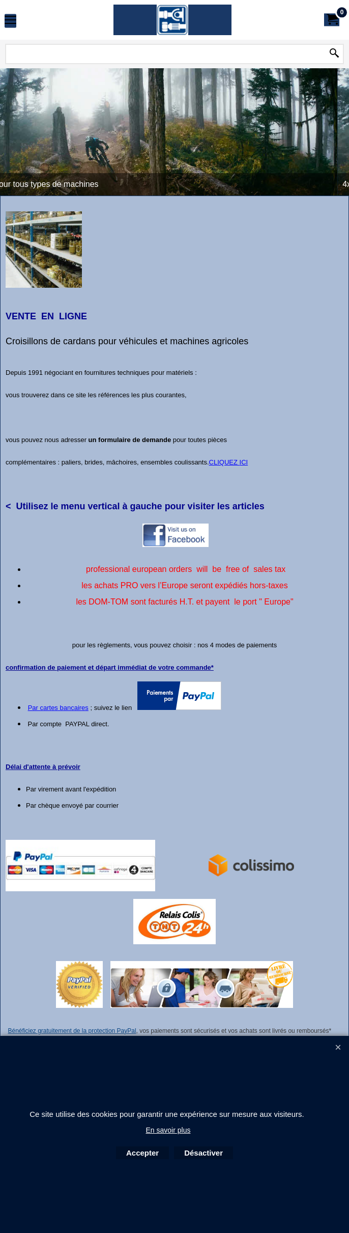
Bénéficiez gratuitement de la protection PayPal (72, 1031)
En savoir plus (168, 1130)
